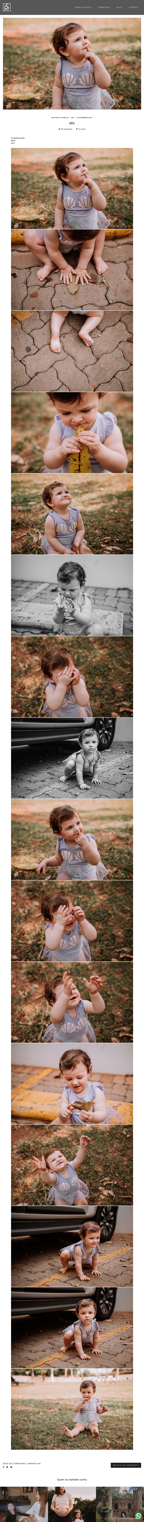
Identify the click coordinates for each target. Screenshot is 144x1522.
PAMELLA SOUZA (83, 7)
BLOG (119, 7)
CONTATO (133, 7)
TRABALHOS (104, 7)
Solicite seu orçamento (126, 1465)
